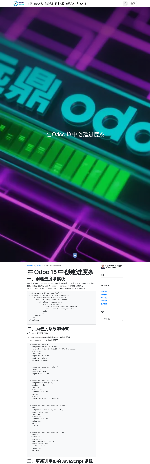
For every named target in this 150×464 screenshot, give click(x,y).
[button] (125, 3)
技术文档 (38, 266)
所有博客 (30, 266)
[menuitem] (30, 3)
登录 (132, 3)
